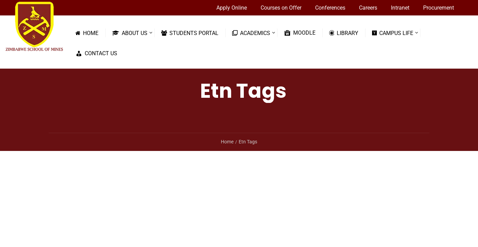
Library (343, 33)
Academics (251, 33)
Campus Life (392, 33)
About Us (129, 33)
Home (86, 33)
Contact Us (96, 53)
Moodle (299, 33)
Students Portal (189, 33)
